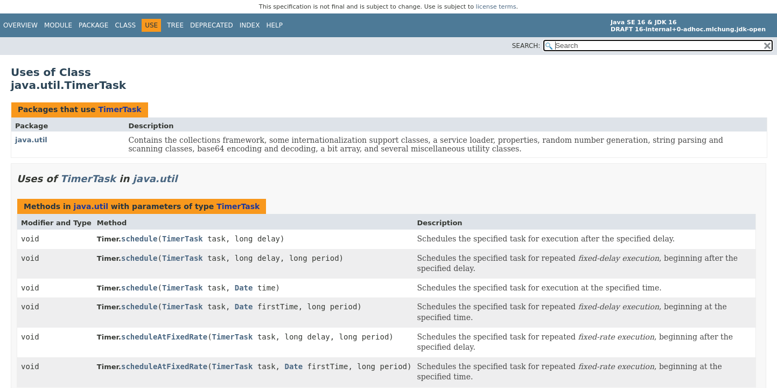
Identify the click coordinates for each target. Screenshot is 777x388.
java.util (31, 140)
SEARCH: (526, 46)
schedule (139, 238)
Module (58, 25)
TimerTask (119, 109)
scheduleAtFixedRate (164, 336)
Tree (175, 25)
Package (93, 25)
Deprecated (211, 25)
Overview (20, 25)
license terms (496, 6)
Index (250, 25)
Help (274, 25)
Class (125, 25)
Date (244, 287)
